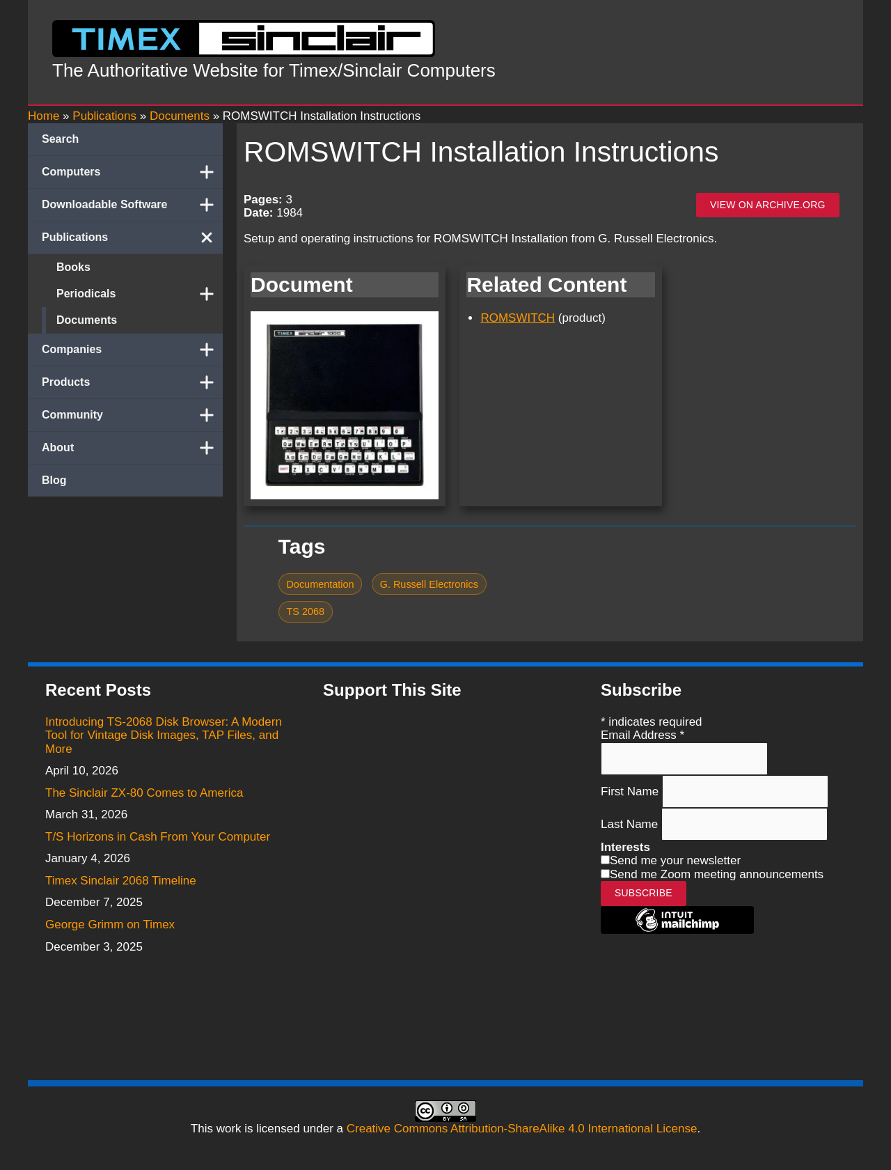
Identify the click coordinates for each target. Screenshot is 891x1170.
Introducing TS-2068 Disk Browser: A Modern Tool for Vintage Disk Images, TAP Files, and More (163, 735)
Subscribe (643, 892)
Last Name (631, 823)
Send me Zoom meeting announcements (716, 874)
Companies (132, 350)
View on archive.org (768, 204)
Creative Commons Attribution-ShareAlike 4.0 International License (522, 1128)
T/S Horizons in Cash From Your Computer (157, 836)
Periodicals (139, 294)
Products (132, 382)
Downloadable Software (132, 205)
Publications (132, 237)
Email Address (642, 735)
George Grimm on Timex (110, 924)
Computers (132, 172)
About (132, 448)
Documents (86, 320)
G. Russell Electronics (429, 584)
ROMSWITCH (517, 318)
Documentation (320, 584)
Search (60, 139)
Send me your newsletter (675, 860)
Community (132, 415)
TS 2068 (305, 611)
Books (73, 267)
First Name (631, 790)
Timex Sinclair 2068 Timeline (120, 880)
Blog (54, 480)
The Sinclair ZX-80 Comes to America (144, 793)
